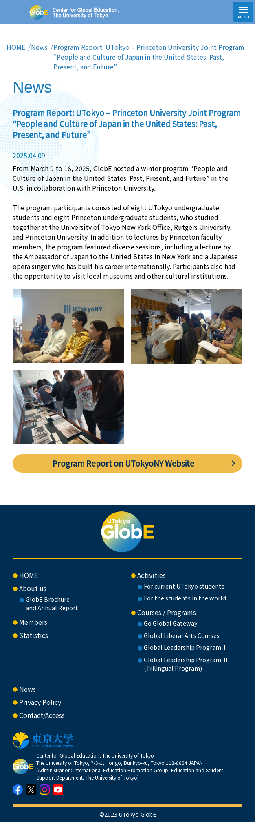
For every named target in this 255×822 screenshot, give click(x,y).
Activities (151, 575)
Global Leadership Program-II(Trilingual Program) (186, 664)
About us (32, 588)
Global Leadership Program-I (185, 647)
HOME (16, 47)
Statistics (33, 635)
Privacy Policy (40, 702)
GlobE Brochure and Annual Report (52, 603)
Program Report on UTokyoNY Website (123, 463)
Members (33, 622)
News (39, 47)
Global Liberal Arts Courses (182, 635)
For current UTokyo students (184, 586)
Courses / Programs (166, 612)
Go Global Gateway (171, 623)
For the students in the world (185, 597)
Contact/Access (42, 715)
